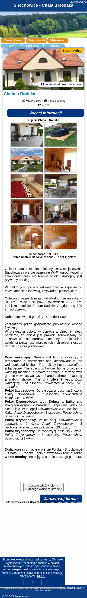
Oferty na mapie (36, 40)
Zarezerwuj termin (61, 498)
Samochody (32, 46)
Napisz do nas (43, 590)
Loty (11, 46)
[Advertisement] (43, 548)
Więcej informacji (45, 113)
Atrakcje (54, 46)
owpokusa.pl (78, 2)
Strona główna (13, 40)
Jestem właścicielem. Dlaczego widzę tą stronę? (43, 487)
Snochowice (71, 51)
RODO (41, 576)
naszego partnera (68, 457)
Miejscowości (57, 40)
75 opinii (59, 257)
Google (57, 559)
